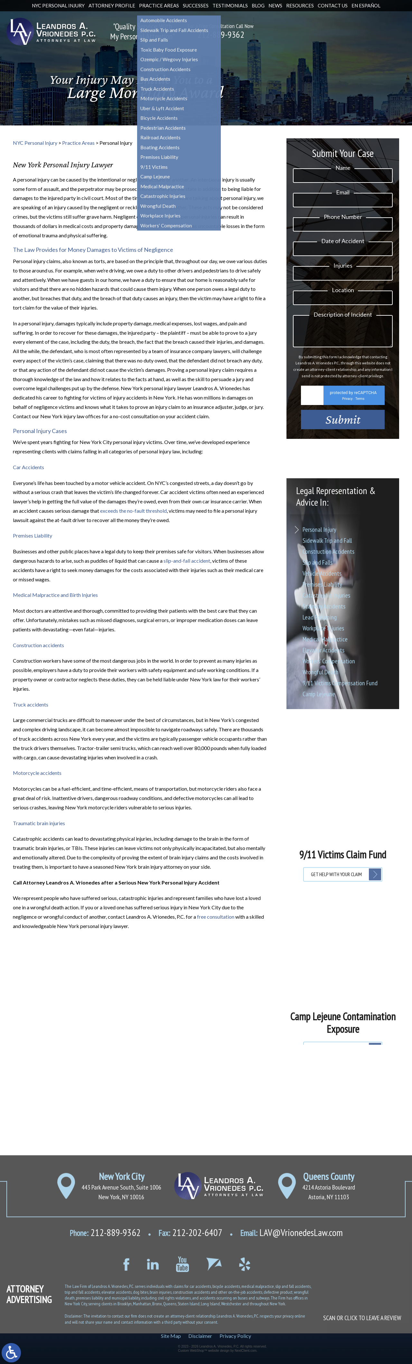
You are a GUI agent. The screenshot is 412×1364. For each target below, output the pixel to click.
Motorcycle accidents (37, 773)
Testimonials (230, 5)
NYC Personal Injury (58, 5)
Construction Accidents (328, 679)
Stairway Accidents (324, 733)
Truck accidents (30, 704)
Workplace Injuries (323, 755)
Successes (196, 5)
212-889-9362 (220, 34)
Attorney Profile (112, 5)
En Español (365, 5)
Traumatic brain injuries (39, 823)
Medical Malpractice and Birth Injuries (55, 595)
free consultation (215, 917)
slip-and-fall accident (187, 561)
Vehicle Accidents (322, 701)
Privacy (347, 406)
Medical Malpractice (325, 766)
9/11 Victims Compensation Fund (340, 810)
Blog (258, 5)
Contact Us (333, 5)
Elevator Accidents (323, 777)
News (275, 5)
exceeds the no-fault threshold (133, 511)
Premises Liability (32, 535)
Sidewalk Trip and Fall (327, 668)
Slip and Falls (317, 690)
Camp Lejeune (319, 821)
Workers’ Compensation (329, 788)
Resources (300, 5)
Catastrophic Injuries (326, 722)
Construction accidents (38, 645)
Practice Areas (159, 5)
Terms (359, 406)
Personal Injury (319, 657)
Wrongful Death (321, 799)
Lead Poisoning (320, 744)
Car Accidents (28, 467)
